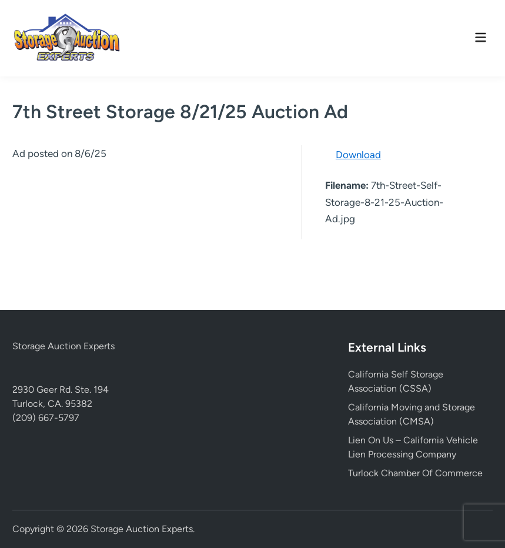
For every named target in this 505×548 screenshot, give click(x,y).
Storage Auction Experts (63, 346)
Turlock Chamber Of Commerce (415, 473)
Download (358, 155)
